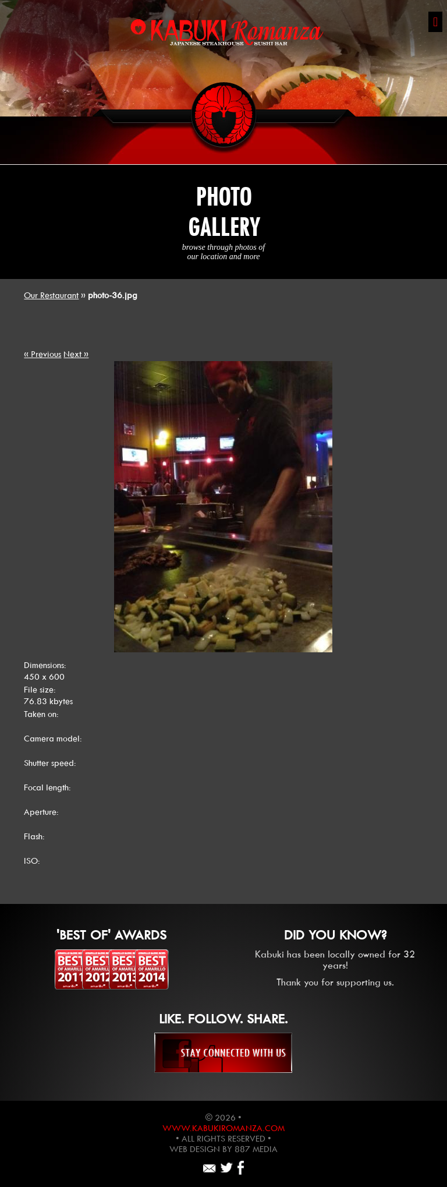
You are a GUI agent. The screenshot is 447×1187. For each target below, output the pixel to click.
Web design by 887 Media (223, 1149)
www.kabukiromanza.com (223, 1128)
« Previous (42, 354)
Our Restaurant (51, 295)
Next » (75, 354)
